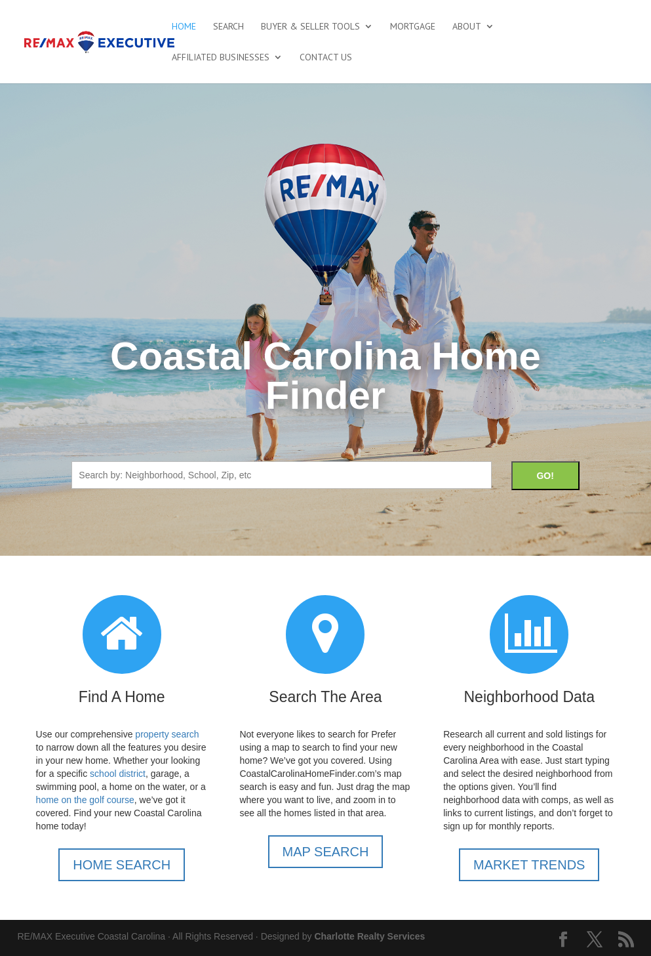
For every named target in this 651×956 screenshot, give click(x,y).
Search (228, 27)
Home (184, 27)
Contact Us (326, 57)
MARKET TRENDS (529, 865)
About (466, 27)
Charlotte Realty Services (369, 936)
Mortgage (412, 27)
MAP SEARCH (326, 851)
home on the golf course (85, 800)
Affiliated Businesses (220, 57)
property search (167, 734)
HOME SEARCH (121, 865)
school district (118, 773)
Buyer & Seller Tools (310, 27)
